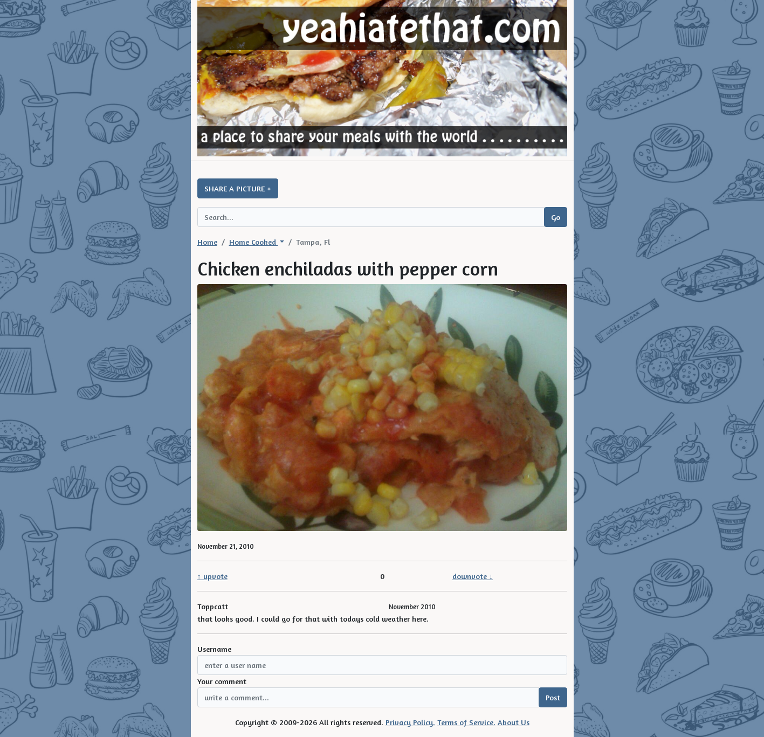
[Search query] (371, 217)
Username (214, 648)
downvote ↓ (472, 576)
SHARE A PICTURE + (237, 188)
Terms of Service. (466, 722)
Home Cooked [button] (253, 241)
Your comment (221, 681)
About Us (513, 722)
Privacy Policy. (410, 722)
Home (207, 241)
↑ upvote (212, 576)
